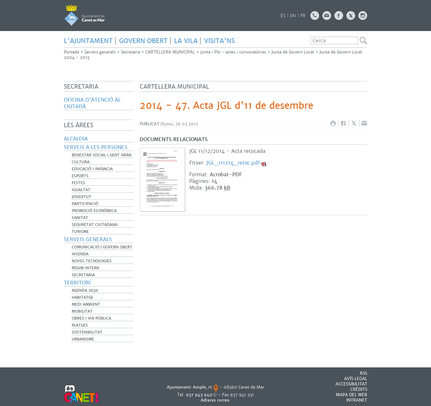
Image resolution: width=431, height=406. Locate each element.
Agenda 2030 (85, 290)
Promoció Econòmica (94, 210)
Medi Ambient (86, 304)
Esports (80, 175)
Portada (71, 52)
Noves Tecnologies (92, 261)
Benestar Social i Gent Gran (101, 155)
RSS (363, 373)
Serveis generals (100, 52)
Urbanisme (83, 339)
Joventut (81, 196)
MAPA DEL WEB (351, 394)
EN (293, 15)
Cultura (80, 162)
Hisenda (80, 254)
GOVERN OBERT (143, 41)
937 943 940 (199, 394)
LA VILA (186, 41)
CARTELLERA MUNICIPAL (170, 52)
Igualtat (81, 189)
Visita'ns (219, 41)
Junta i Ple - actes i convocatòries (233, 52)
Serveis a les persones (95, 147)
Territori (77, 282)
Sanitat (80, 217)
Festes (78, 182)
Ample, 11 (202, 387)
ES (283, 15)
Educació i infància (92, 169)
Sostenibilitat (87, 332)
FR (303, 15)
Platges (80, 325)
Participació (85, 203)
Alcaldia (76, 138)
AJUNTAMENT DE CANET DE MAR (84, 15)
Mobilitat (82, 311)
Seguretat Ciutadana (95, 224)
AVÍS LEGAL (355, 378)
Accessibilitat (351, 384)
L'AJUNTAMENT (88, 41)
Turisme (80, 231)
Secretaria (130, 52)
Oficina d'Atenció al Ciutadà (92, 103)
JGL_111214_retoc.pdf (233, 162)
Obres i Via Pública (91, 318)
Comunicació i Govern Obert (102, 247)
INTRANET (356, 400)
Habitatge (82, 297)
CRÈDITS (358, 389)
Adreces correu (216, 400)
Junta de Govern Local (292, 52)
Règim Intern (85, 268)
